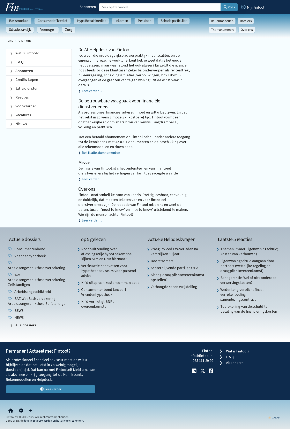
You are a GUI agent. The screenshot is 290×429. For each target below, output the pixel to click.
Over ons (247, 29)
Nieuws (21, 123)
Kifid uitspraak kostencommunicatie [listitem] (110, 282)
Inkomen (121, 20)
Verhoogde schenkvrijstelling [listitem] (174, 286)
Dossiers (246, 20)
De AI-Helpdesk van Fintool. (105, 49)
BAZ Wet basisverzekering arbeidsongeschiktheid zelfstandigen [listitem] (37, 301)
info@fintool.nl (202, 355)
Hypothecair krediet (91, 20)
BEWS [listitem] (15, 310)
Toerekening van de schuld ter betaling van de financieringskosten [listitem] (248, 309)
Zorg (68, 29)
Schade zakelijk (20, 29)
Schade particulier (173, 20)
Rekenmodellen (222, 20)
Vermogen (47, 29)
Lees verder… (92, 90)
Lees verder (50, 389)
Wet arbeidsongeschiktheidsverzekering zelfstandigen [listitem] (36, 279)
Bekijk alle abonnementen (101, 152)
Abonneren (88, 6)
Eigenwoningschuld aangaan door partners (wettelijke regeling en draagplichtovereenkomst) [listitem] (247, 265)
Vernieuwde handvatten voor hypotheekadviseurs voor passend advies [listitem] (108, 270)
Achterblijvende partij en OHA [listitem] (174, 268)
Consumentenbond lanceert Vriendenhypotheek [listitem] (103, 292)
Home (9, 41)
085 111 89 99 (203, 360)
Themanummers (222, 29)
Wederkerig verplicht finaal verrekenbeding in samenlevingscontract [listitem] (241, 294)
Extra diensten (26, 88)
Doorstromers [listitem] (162, 261)
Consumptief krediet (52, 20)
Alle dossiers (25, 325)
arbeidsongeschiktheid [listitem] (29, 291)
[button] (252, 7)
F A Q (19, 62)
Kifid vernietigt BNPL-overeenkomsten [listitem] (98, 304)
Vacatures (23, 115)
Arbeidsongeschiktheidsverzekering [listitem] (36, 266)
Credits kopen (26, 79)
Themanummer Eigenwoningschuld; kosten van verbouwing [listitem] (249, 251)
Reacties (22, 97)
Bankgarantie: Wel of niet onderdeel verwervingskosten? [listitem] (248, 280)
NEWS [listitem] (16, 317)
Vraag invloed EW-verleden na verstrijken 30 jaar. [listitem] (174, 251)
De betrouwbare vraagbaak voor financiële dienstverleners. (119, 103)
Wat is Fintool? (26, 53)
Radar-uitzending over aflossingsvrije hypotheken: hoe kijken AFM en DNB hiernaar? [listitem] (106, 254)
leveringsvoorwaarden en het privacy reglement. (54, 421)
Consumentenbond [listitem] (26, 249)
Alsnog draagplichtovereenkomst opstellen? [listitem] (177, 277)
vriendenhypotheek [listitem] (27, 256)
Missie (84, 162)
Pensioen (144, 20)
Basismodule (18, 20)
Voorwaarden (26, 106)
